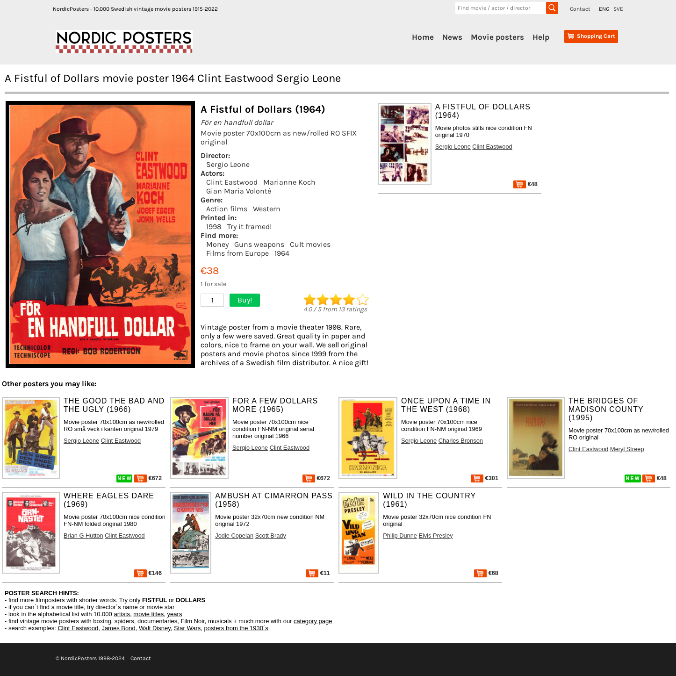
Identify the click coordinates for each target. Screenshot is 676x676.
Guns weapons (259, 244)
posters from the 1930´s (236, 628)
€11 (318, 572)
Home (423, 37)
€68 (486, 572)
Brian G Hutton (83, 535)
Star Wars (187, 628)
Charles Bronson (461, 440)
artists (122, 614)
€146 (148, 572)
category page (313, 621)
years (174, 614)
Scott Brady (270, 535)
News (452, 37)
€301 (484, 478)
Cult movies (310, 244)
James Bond (118, 628)
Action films (226, 208)
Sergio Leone (228, 164)
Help (540, 37)
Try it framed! (249, 226)
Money (217, 244)
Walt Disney (155, 628)
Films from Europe (237, 253)
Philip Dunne (400, 535)
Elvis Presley (435, 535)
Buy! (244, 299)
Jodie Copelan (234, 535)
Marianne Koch (289, 182)
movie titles (148, 614)
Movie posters (497, 37)
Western (266, 208)
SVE (618, 9)
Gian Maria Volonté (238, 191)
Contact (580, 9)
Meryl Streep (627, 449)
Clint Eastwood (232, 182)
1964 (281, 253)
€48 (525, 183)
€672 (148, 478)
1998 (214, 226)
